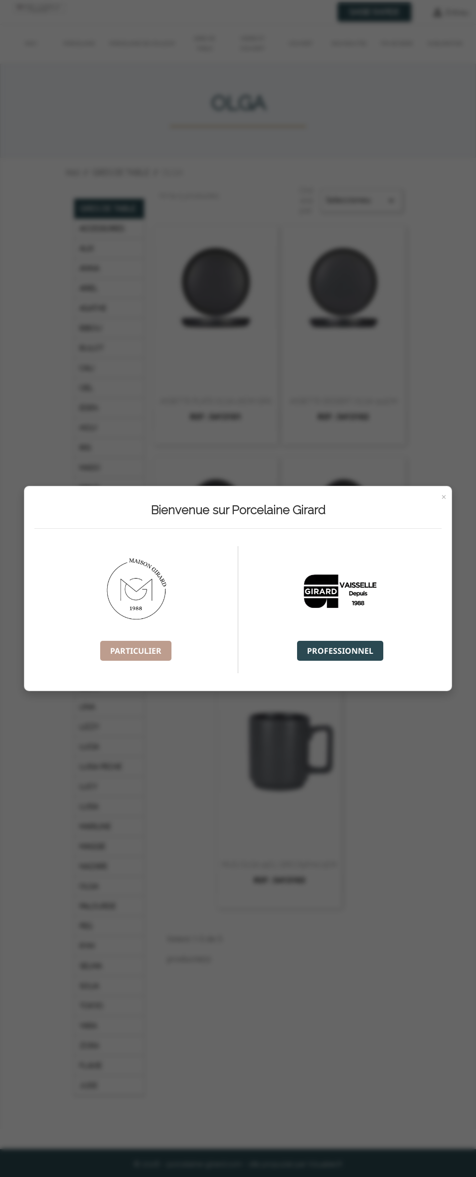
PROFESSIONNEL (340, 650)
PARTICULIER (135, 650)
